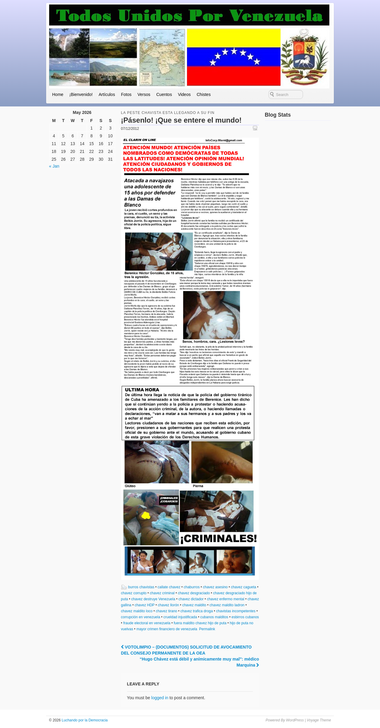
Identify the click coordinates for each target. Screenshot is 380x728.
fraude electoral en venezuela (146, 623)
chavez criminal (162, 593)
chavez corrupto (134, 593)
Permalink (207, 629)
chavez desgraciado (194, 593)
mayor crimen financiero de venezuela (166, 629)
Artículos (107, 94)
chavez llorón (168, 605)
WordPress (295, 720)
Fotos (126, 94)
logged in (159, 697)
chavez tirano (166, 611)
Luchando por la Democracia (84, 720)
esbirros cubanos (245, 617)
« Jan (54, 166)
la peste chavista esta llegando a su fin (168, 113)
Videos (184, 94)
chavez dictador (190, 599)
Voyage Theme (319, 720)
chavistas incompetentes (235, 611)
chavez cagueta (243, 587)
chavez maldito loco (137, 611)
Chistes (204, 94)
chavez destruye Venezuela (153, 599)
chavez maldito (194, 605)
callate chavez (169, 587)
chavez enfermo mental (225, 599)
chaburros (192, 587)
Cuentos (164, 94)
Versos (144, 94)
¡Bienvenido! (81, 94)
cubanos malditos (214, 617)
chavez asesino (215, 587)
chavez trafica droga (196, 611)
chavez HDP (144, 605)
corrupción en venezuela (140, 617)
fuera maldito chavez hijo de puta (200, 623)
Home (57, 94)
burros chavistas (141, 587)
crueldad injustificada (180, 617)
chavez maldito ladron (227, 605)
